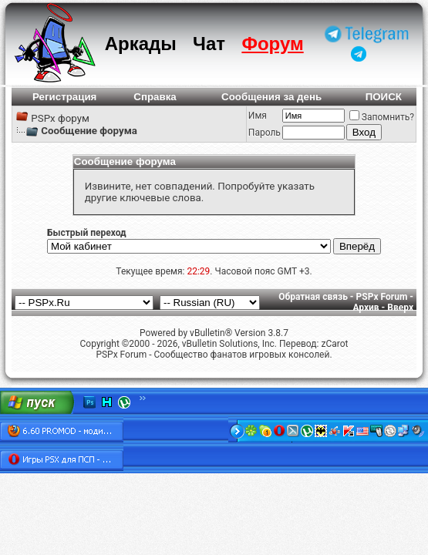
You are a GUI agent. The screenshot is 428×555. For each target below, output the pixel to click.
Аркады (141, 43)
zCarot (334, 343)
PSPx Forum (382, 296)
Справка (155, 97)
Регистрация (64, 97)
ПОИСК (384, 97)
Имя (257, 115)
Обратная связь (313, 296)
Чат (209, 43)
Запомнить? (381, 117)
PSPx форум (60, 118)
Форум (272, 43)
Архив (365, 307)
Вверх (400, 307)
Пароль (264, 132)
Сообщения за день (271, 97)
